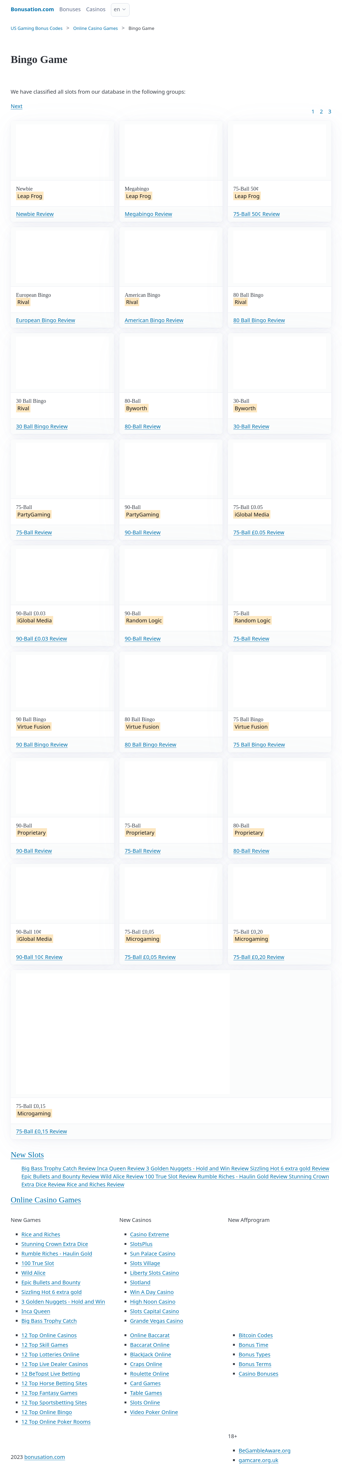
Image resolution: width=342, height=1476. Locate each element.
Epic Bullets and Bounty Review (60, 1176)
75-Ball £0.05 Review (258, 532)
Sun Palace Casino (153, 1253)
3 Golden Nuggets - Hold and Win (63, 1301)
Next (16, 106)
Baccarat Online (150, 1344)
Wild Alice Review (122, 1176)
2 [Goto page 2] (321, 111)
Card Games (145, 1383)
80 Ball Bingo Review (259, 320)
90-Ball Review (143, 532)
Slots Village (145, 1263)
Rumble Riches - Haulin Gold (56, 1253)
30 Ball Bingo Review (42, 426)
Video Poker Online (154, 1412)
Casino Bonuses (258, 1373)
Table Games (146, 1392)
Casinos (96, 9)
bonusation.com (44, 1457)
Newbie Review (35, 214)
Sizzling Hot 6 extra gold (51, 1292)
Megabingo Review (148, 214)
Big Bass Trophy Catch (49, 1320)
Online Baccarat (150, 1335)
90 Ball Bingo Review (42, 744)
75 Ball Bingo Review (259, 744)
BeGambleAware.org (264, 1450)
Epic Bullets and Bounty (50, 1282)
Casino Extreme (149, 1234)
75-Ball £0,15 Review (41, 1131)
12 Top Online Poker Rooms (56, 1421)
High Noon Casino (153, 1301)
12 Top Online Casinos (49, 1335)
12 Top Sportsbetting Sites (54, 1402)
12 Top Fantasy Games (49, 1392)
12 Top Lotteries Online (50, 1354)
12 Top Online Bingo (46, 1412)
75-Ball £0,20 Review (258, 957)
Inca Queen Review (121, 1168)
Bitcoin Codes (256, 1335)
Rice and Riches (40, 1234)
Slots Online (145, 1402)
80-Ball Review (143, 426)
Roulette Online (149, 1373)
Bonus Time (253, 1344)
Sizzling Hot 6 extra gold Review (289, 1168)
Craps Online (146, 1364)
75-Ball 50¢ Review (256, 214)
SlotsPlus (141, 1244)
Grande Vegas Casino (156, 1320)
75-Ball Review (34, 532)
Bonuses (70, 9)
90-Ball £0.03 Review (41, 638)
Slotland (140, 1282)
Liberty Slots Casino (154, 1272)
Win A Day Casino (152, 1292)
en (117, 9)
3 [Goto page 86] (329, 111)
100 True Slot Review (171, 1176)
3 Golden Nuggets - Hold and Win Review (198, 1168)
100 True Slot (37, 1263)
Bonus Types (254, 1354)
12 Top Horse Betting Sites (54, 1383)
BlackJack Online (150, 1354)
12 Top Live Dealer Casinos (54, 1364)
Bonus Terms (255, 1364)
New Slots (27, 1154)
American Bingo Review (154, 320)
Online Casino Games (46, 1199)
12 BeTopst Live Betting (50, 1373)
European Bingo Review (45, 320)
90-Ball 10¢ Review (39, 957)
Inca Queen (35, 1311)
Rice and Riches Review (95, 1184)
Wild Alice (33, 1272)
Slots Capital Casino (154, 1311)
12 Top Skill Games (44, 1344)
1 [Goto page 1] (313, 111)
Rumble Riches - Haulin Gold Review (243, 1176)
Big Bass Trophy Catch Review (59, 1168)
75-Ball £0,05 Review (150, 957)
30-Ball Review (251, 426)
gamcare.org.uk (258, 1460)
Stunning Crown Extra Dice (54, 1244)
